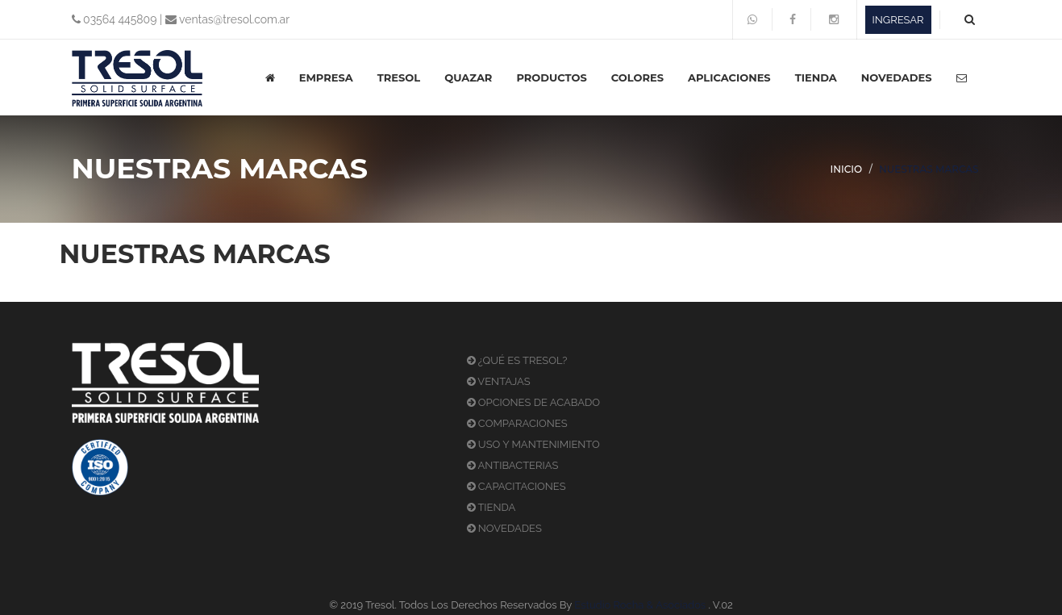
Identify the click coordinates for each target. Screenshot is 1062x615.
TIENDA (816, 77)
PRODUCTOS (551, 77)
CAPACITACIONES (516, 486)
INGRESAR (898, 20)
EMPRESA (326, 77)
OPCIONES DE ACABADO (534, 402)
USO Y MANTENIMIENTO (533, 444)
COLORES (637, 77)
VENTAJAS (499, 381)
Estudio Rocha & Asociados (640, 605)
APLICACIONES (729, 77)
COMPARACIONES (517, 423)
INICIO (847, 169)
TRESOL (398, 77)
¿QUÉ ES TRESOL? (517, 360)
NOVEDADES (896, 77)
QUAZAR (468, 77)
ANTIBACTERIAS (513, 465)
